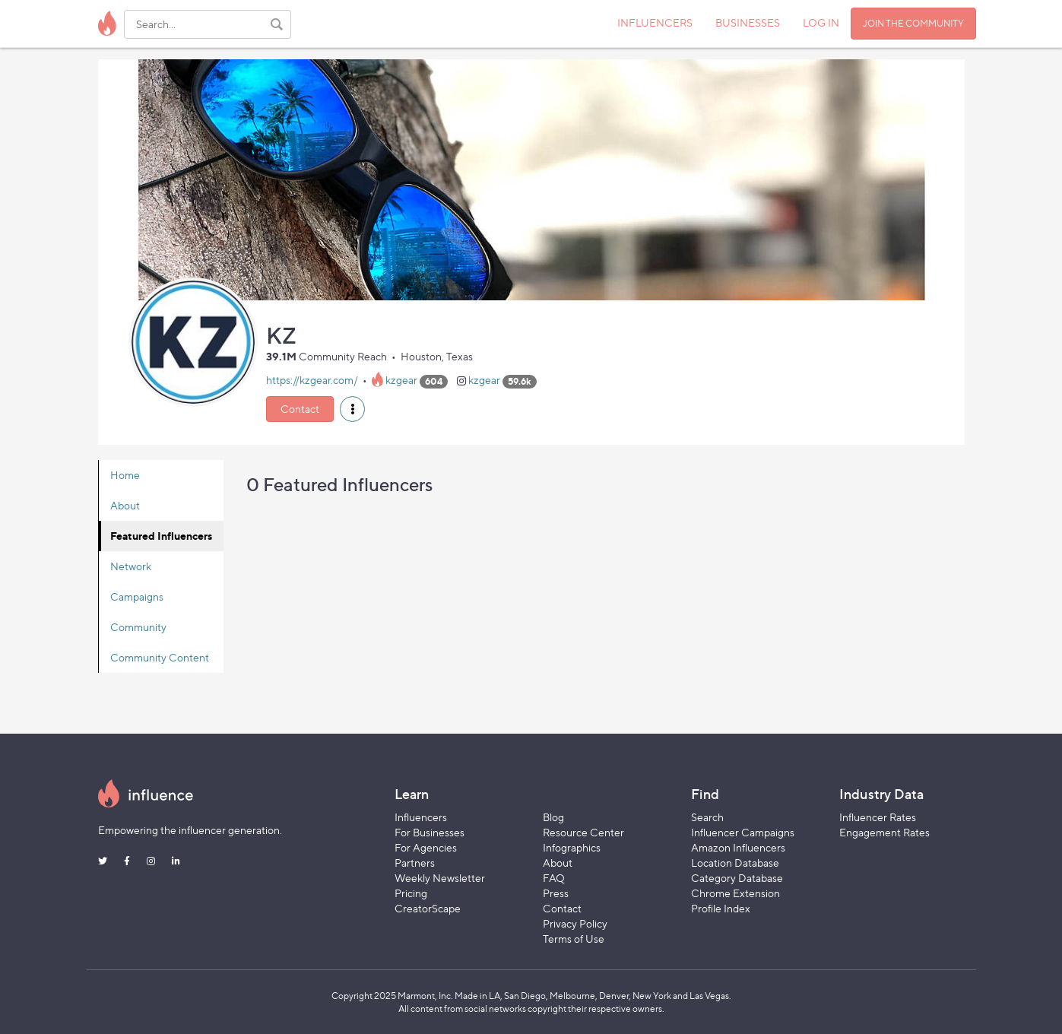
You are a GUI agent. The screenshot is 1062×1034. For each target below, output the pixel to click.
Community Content (159, 657)
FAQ (554, 877)
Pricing (411, 893)
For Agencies (426, 847)
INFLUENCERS (655, 22)
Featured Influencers (161, 535)
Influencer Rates (877, 816)
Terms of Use (573, 938)
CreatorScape (428, 908)
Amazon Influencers (738, 847)
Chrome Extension (735, 893)
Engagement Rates (884, 832)
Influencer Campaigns (742, 832)
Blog (553, 816)
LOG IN (821, 22)
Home (125, 474)
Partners (415, 862)
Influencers (421, 816)
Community (138, 626)
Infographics (572, 847)
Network (130, 566)
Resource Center (583, 832)
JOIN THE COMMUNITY (913, 23)
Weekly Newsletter (440, 877)
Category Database (737, 877)
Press (556, 893)
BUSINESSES (747, 22)
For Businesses (429, 832)
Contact (300, 408)
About (125, 505)
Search (707, 816)
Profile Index (720, 908)
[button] (352, 409)
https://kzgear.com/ (312, 380)
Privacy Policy (575, 923)
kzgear (401, 380)
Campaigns (136, 596)
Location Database (735, 862)
